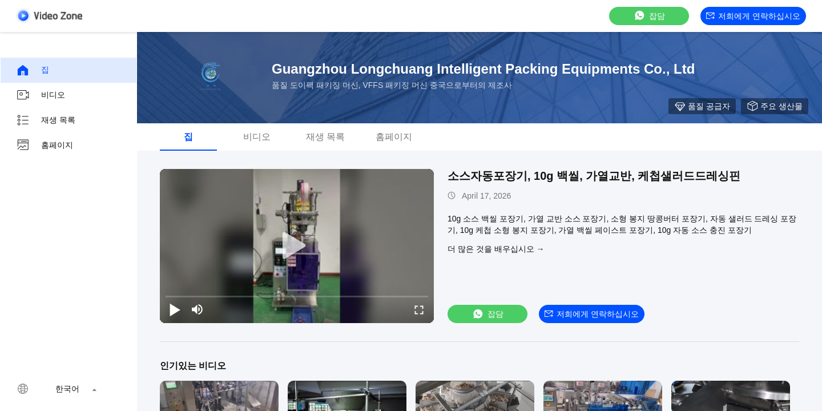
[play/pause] (174, 309)
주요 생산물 (775, 106)
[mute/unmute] (197, 309)
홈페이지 (44, 145)
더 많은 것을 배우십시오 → (496, 248)
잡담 (649, 16)
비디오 (40, 95)
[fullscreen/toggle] (419, 309)
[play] (297, 246)
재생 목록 (45, 120)
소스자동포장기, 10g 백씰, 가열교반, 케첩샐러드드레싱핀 (594, 176)
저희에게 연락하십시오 (753, 16)
